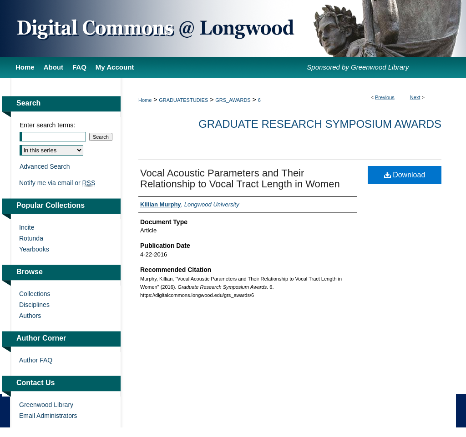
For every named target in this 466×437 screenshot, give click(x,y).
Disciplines (34, 304)
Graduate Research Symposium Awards (319, 124)
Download (404, 175)
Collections (34, 293)
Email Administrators (48, 415)
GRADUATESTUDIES (183, 100)
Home (145, 100)
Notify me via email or (57, 182)
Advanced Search (45, 166)
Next (415, 97)
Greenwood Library (46, 404)
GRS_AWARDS (232, 100)
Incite (26, 227)
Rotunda (31, 238)
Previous (385, 97)
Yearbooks (34, 249)
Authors (30, 315)
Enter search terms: (47, 125)
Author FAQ (35, 360)
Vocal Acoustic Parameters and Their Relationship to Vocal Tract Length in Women (240, 178)
